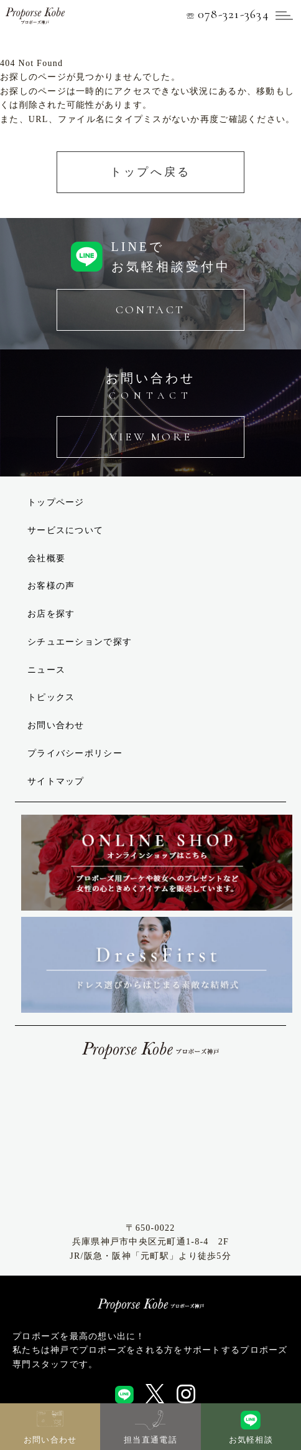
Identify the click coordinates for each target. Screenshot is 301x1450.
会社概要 (46, 558)
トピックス (51, 697)
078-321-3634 (227, 13)
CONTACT (150, 309)
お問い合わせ (56, 725)
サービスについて (65, 530)
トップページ (56, 502)
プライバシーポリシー (75, 753)
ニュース (46, 670)
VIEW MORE (150, 436)
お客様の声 (51, 585)
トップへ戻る (150, 172)
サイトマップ (56, 781)
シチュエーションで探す (79, 642)
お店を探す (51, 613)
